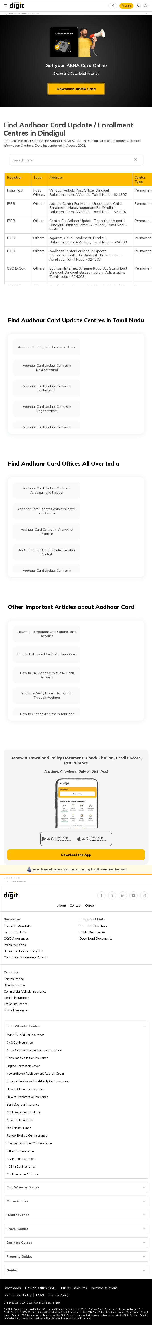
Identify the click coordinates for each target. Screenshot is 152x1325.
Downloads (12, 1288)
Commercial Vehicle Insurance (25, 991)
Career (90, 905)
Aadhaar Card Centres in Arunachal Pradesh (47, 531)
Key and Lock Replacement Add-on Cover (35, 1073)
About (61, 905)
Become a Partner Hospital (23, 951)
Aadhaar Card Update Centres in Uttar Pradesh (46, 552)
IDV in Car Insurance (21, 1158)
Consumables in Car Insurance (27, 1058)
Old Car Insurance (19, 1128)
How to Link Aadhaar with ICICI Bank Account (47, 675)
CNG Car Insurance (20, 1042)
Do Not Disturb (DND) (41, 1288)
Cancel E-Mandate (17, 926)
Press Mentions (15, 945)
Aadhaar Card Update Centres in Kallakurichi (47, 388)
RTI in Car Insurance (20, 1151)
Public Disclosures (92, 932)
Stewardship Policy (18, 1295)
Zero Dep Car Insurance (23, 1104)
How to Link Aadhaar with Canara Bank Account (47, 634)
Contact (75, 905)
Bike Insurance (14, 985)
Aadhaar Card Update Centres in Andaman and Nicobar (47, 490)
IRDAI (40, 1295)
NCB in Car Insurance (21, 1166)
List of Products (15, 932)
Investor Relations (104, 1288)
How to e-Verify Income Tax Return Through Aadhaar (46, 695)
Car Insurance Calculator (23, 1112)
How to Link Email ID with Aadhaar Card (46, 654)
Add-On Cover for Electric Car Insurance (34, 1050)
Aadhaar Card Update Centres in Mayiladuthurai (47, 368)
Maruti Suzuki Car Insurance (26, 1035)
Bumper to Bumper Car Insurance (29, 1143)
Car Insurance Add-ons (23, 1174)
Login (128, 5)
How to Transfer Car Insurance (27, 1097)
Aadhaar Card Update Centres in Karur (46, 347)
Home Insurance (15, 1010)
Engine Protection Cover (23, 1066)
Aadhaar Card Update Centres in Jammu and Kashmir (46, 511)
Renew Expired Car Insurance (27, 1135)
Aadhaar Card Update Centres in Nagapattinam (47, 409)
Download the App (76, 855)
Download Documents (96, 938)
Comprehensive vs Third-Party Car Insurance (37, 1081)
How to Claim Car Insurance (26, 1089)
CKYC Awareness (16, 938)
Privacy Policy (58, 1295)
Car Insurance (14, 979)
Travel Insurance (16, 1004)
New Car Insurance (20, 1120)
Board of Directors (93, 926)
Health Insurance (16, 997)
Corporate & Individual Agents (26, 957)
